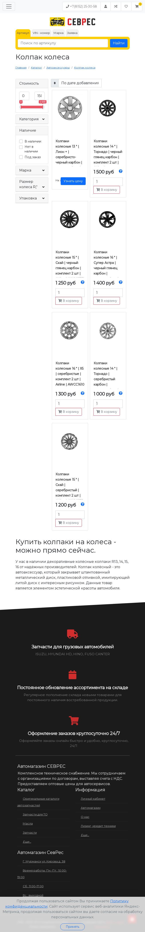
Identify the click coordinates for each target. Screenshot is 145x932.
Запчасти (30, 832)
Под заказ (33, 157)
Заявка (72, 33)
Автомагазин (91, 807)
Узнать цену (73, 181)
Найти (119, 43)
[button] (137, 6)
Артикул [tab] (23, 33)
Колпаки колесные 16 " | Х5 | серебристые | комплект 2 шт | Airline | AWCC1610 (70, 373)
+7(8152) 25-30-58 (81, 6)
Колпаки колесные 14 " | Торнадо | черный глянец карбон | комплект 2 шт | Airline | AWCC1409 (108, 157)
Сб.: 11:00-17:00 (33, 886)
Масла (28, 823)
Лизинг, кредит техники (98, 826)
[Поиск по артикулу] (63, 43)
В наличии (33, 141)
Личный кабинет (93, 798)
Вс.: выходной (33, 895)
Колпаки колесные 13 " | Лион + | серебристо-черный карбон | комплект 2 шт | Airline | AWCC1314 (70, 157)
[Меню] (9, 6)
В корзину (106, 190)
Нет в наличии (31, 149)
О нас (85, 817)
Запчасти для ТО (35, 814)
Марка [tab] (59, 33)
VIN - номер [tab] (41, 33)
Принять (72, 927)
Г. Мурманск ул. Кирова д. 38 (44, 861)
